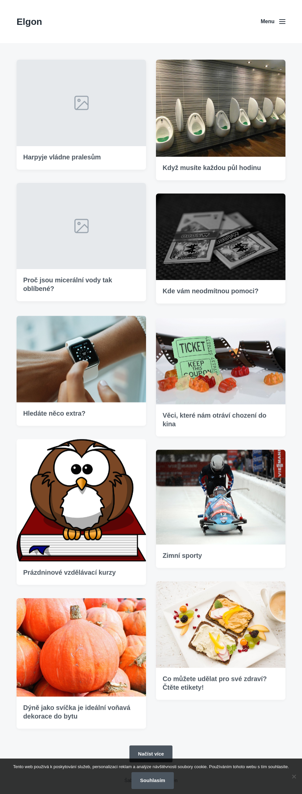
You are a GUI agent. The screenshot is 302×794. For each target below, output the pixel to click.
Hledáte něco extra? (54, 426)
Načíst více (151, 753)
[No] (293, 776)
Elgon (29, 22)
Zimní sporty (182, 568)
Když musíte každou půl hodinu (212, 168)
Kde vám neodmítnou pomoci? (211, 291)
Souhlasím (152, 780)
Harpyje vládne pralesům (62, 157)
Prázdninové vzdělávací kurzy (69, 585)
